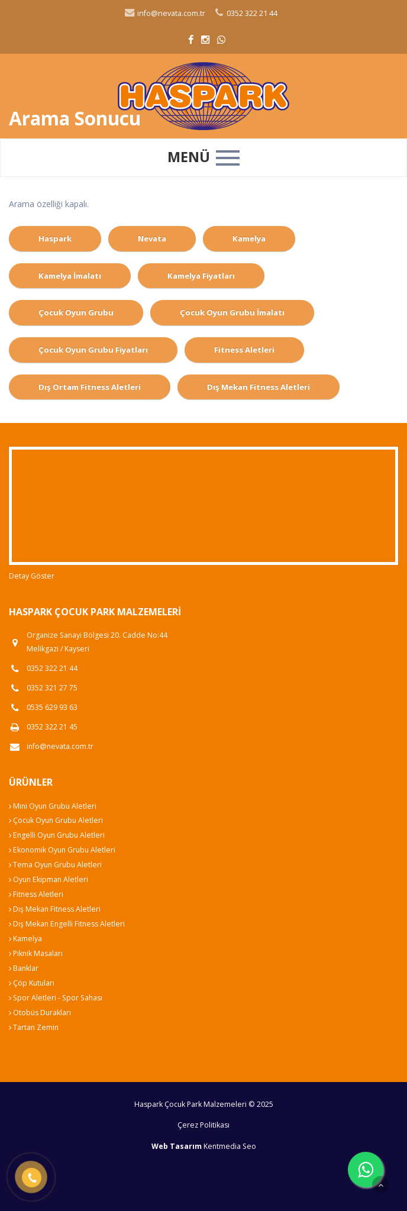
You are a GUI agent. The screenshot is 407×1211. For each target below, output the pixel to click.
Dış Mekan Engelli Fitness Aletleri (67, 924)
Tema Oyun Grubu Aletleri (55, 865)
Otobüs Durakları (40, 1012)
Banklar (23, 968)
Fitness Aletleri (244, 349)
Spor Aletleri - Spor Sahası (55, 998)
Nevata (152, 238)
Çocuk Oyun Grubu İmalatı (232, 312)
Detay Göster (31, 576)
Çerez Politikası (203, 1125)
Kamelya (249, 238)
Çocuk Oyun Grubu (76, 312)
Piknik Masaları (36, 953)
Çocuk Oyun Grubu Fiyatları (93, 349)
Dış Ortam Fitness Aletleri (89, 387)
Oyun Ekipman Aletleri (48, 879)
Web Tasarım (176, 1146)
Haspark (55, 238)
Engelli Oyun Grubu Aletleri (57, 835)
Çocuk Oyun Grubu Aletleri (56, 820)
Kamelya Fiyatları (201, 275)
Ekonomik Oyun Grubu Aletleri (62, 850)
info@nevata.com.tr (164, 13)
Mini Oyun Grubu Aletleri (52, 806)
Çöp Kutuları (31, 983)
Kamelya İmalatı (69, 275)
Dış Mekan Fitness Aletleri (258, 387)
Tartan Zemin (34, 1027)
